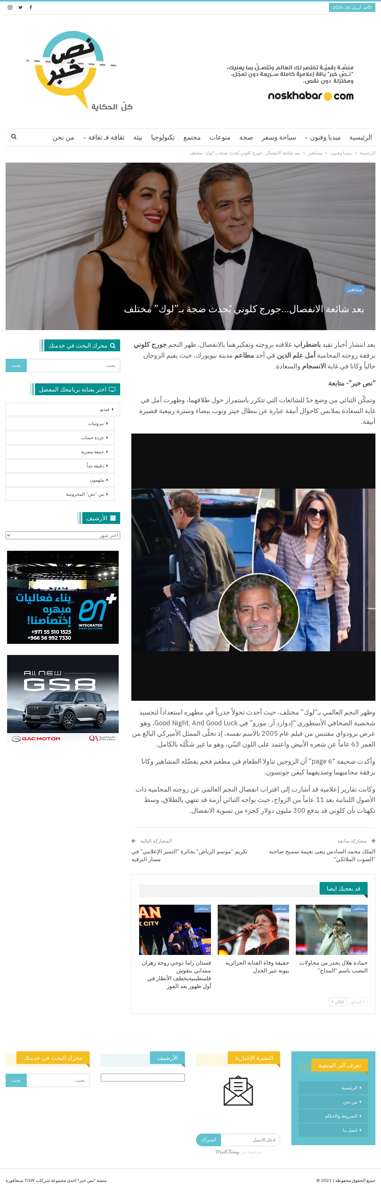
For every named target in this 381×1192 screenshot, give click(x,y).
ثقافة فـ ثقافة (106, 137)
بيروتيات (96, 423)
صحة (246, 137)
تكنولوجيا (163, 137)
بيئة (138, 137)
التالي (338, 1001)
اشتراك (208, 1140)
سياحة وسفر (279, 137)
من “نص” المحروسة (85, 494)
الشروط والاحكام (341, 1116)
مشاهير (355, 289)
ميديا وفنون (325, 137)
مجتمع (192, 137)
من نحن (63, 137)
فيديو (104, 409)
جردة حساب (92, 437)
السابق (357, 1001)
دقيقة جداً (95, 466)
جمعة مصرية (92, 451)
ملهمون (97, 480)
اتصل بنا (350, 1130)
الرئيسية (360, 137)
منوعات (220, 137)
